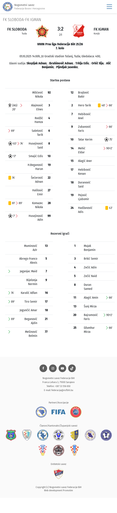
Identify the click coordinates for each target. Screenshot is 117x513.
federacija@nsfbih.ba (62, 390)
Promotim (68, 490)
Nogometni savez (24, 6)
